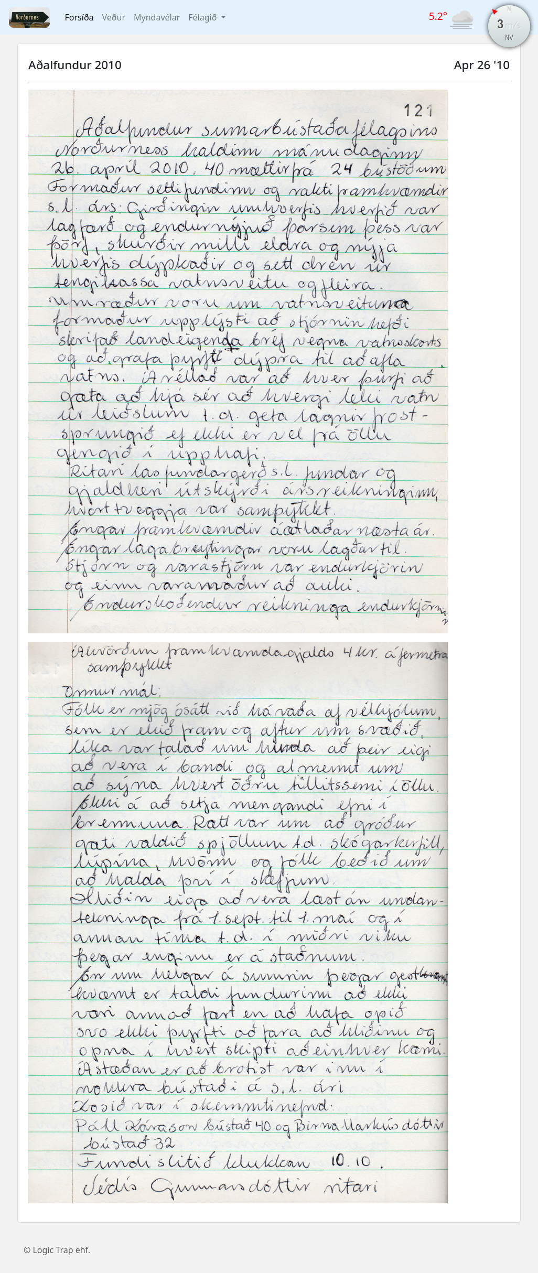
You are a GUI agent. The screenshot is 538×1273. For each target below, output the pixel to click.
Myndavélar (157, 17)
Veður (113, 17)
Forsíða (79, 17)
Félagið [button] (203, 17)
